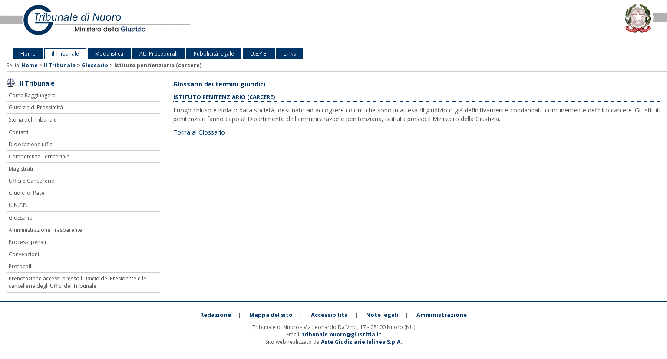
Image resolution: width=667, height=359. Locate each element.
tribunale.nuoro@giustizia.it (341, 334)
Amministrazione (441, 315)
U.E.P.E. (258, 53)
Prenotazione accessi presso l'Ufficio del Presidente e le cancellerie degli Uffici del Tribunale (77, 282)
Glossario (95, 65)
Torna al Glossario (199, 132)
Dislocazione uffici (31, 144)
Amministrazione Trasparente (45, 230)
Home (28, 53)
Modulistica (109, 53)
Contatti (18, 132)
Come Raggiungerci (32, 95)
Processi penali (27, 242)
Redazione (215, 315)
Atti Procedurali (158, 53)
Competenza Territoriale (39, 156)
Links (290, 53)
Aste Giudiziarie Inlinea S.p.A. (361, 342)
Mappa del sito (271, 315)
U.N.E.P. (18, 205)
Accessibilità (329, 315)
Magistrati (21, 168)
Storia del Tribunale (33, 119)
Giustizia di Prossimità (36, 107)
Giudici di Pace (27, 193)
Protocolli (21, 266)
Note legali (382, 315)
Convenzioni (24, 254)
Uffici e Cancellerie (31, 180)
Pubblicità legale (214, 53)
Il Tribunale (65, 53)
